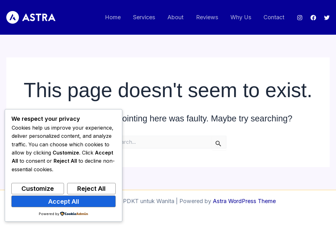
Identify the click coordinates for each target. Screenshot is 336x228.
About (179, 17)
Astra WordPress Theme (244, 201)
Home (118, 17)
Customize (37, 188)
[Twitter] (327, 17)
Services (149, 17)
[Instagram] (300, 17)
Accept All (63, 201)
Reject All (91, 188)
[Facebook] (313, 17)
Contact (274, 17)
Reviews (210, 17)
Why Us (242, 17)
